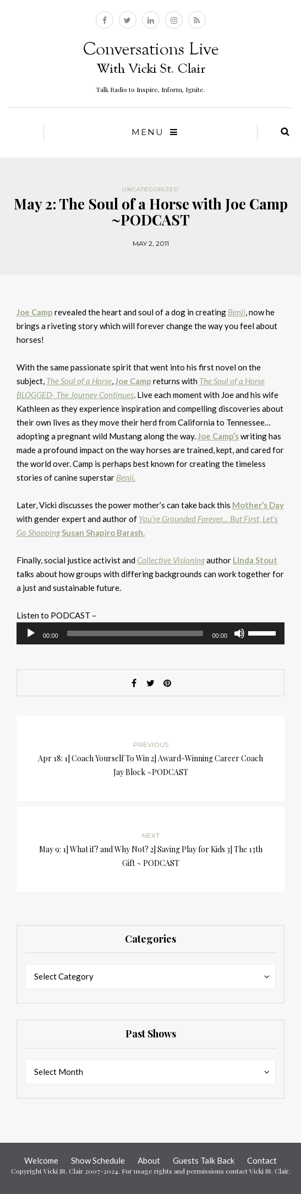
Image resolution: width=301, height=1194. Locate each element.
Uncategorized (150, 189)
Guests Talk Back (203, 1160)
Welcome (41, 1160)
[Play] (30, 633)
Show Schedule (98, 1160)
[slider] (135, 633)
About (149, 1160)
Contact (262, 1160)
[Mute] (239, 633)
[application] (150, 633)
